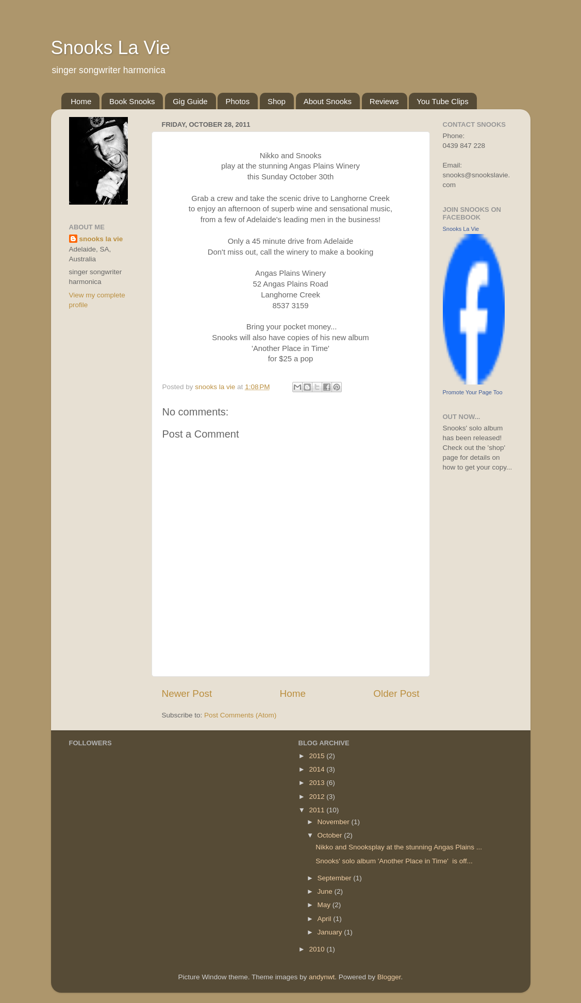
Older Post (396, 693)
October (331, 835)
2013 (317, 783)
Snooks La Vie (111, 47)
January (331, 932)
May (325, 905)
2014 (317, 769)
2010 (317, 949)
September (336, 878)
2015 (317, 756)
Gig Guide (190, 101)
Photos (237, 101)
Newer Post (187, 693)
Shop (277, 101)
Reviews (384, 101)
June (326, 891)
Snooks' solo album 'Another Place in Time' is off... (394, 861)
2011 (317, 810)
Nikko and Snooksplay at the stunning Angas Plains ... (399, 847)
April (326, 919)
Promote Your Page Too (473, 392)
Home (81, 101)
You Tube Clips (442, 101)
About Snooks (328, 101)
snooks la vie (101, 239)
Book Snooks (132, 101)
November (335, 822)
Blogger (389, 977)
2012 (317, 796)
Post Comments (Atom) (240, 715)
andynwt (322, 977)
